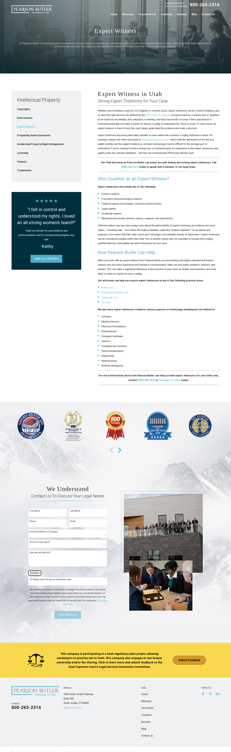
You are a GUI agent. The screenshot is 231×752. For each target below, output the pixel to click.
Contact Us (147, 735)
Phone (33, 521)
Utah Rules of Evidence (158, 115)
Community (147, 708)
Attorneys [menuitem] (128, 14)
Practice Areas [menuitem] (147, 14)
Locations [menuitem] (167, 14)
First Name (35, 511)
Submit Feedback (189, 660)
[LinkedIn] (217, 693)
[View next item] (120, 450)
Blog (143, 728)
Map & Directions (72, 707)
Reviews (146, 721)
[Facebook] (203, 693)
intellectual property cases (155, 139)
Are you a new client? (40, 542)
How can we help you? (40, 552)
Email (72, 521)
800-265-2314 (204, 5)
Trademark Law (109, 297)
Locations (146, 715)
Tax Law (105, 302)
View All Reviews (46, 258)
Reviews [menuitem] (182, 14)
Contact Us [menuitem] (208, 14)
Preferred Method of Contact (44, 531)
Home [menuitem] (113, 14)
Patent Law (107, 287)
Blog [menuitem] (194, 14)
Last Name (75, 511)
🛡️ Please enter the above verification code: (51, 579)
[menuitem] (46, 109)
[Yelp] (210, 693)
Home (144, 694)
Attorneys (146, 701)
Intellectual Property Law (114, 292)
